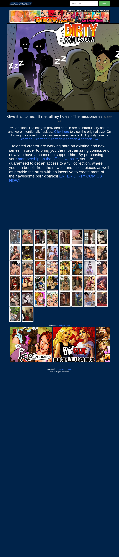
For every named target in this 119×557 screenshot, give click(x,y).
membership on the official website (48, 159)
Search (104, 3)
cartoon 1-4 (89, 139)
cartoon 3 (58, 139)
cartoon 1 (28, 139)
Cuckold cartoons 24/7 (64, 369)
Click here (61, 131)
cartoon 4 (73, 139)
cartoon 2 (43, 139)
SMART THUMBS (64, 326)
